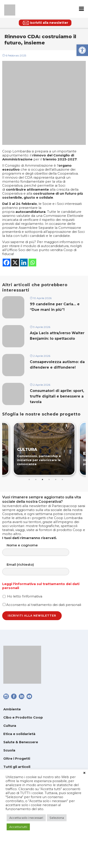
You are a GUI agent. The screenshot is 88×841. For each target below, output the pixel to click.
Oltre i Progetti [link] (16, 758)
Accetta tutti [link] (18, 827)
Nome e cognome (40, 549)
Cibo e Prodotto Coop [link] (23, 717)
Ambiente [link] (12, 709)
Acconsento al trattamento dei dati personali (42, 605)
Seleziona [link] (57, 817)
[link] (82, 50)
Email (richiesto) (40, 569)
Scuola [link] (9, 750)
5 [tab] (56, 479)
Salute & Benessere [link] (20, 742)
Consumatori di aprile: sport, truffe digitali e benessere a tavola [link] (57, 396)
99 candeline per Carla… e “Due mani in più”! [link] (55, 307)
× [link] (84, 773)
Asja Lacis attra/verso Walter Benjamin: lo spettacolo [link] (57, 336)
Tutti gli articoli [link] (16, 767)
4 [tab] (49, 479)
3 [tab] (42, 479)
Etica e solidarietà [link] (19, 734)
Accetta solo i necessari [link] (26, 817)
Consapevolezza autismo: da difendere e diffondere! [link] (57, 365)
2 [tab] (36, 479)
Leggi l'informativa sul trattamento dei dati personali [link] (40, 586)
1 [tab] (29, 479)
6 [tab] (62, 479)
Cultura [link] (9, 725)
